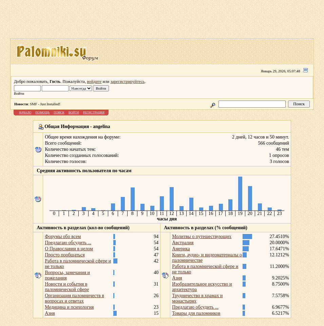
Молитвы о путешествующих (201, 236)
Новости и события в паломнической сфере (67, 287)
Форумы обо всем (63, 236)
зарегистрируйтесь (127, 81)
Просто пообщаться (65, 254)
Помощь (43, 112)
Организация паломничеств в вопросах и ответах (74, 298)
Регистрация (93, 112)
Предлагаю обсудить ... (68, 242)
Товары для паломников (196, 313)
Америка (181, 248)
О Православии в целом (69, 248)
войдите (94, 81)
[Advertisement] (162, 21)
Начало (25, 112)
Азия (50, 313)
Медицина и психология (69, 307)
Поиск (59, 112)
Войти (74, 112)
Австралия (182, 242)
